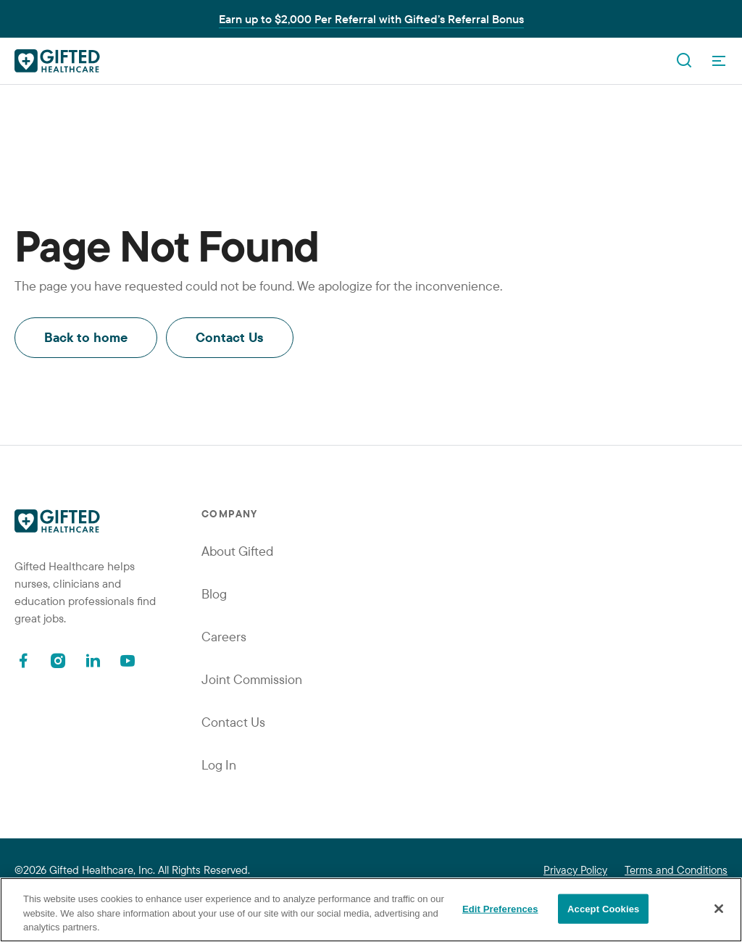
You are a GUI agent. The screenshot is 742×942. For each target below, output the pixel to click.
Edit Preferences (500, 908)
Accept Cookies (603, 908)
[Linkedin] (92, 660)
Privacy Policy (575, 870)
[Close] (719, 909)
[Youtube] (127, 660)
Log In (218, 764)
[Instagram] (58, 660)
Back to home (86, 337)
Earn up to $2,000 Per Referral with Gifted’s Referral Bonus (371, 19)
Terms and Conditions (676, 870)
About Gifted (237, 551)
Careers (223, 636)
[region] (371, 910)
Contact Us (230, 337)
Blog (214, 593)
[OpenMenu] (719, 61)
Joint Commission (251, 679)
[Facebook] (23, 660)
